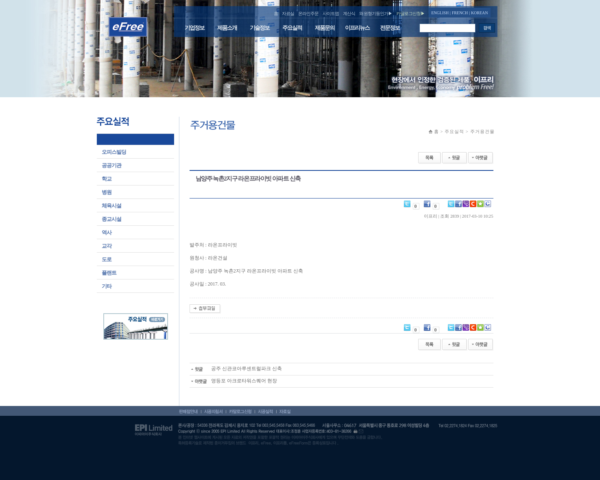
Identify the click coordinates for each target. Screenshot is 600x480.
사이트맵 (331, 13)
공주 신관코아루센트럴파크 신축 (236, 368)
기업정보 (194, 28)
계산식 (349, 13)
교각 (106, 246)
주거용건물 (113, 139)
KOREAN (479, 13)
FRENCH (460, 13)
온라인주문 (308, 13)
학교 (106, 179)
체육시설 (111, 206)
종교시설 (111, 219)
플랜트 (109, 273)
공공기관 (111, 165)
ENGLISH (440, 13)
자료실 (288, 13)
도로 (106, 259)
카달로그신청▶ (410, 13)
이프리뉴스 (357, 28)
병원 (106, 192)
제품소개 (227, 28)
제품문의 (324, 28)
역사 (106, 232)
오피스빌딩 (114, 152)
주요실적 (292, 28)
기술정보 (259, 28)
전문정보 (389, 28)
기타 (106, 286)
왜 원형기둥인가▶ (376, 13)
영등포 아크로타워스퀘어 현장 (233, 381)
